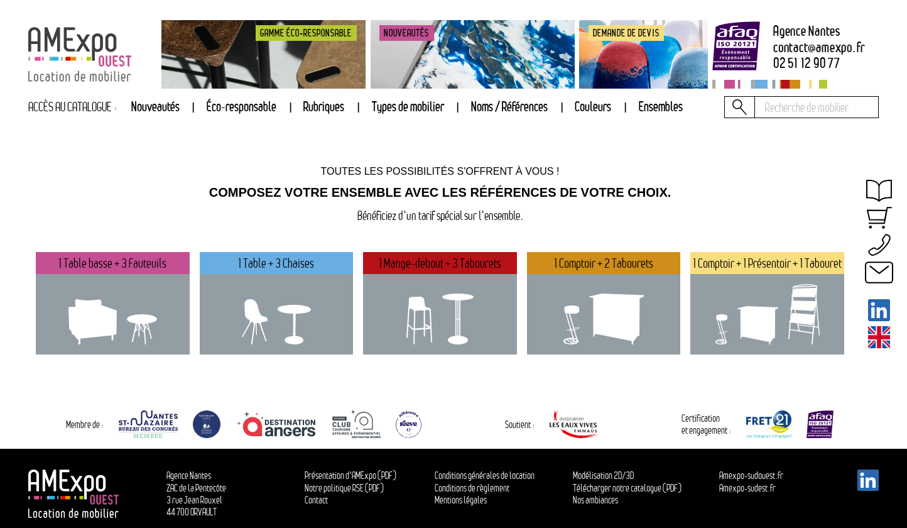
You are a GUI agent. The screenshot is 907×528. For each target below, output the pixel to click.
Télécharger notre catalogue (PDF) (627, 488)
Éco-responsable (241, 106)
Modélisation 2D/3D (603, 475)
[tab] (324, 107)
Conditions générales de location (485, 475)
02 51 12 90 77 (806, 63)
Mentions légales (461, 500)
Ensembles (661, 106)
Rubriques (323, 106)
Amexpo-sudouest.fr (751, 475)
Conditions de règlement (472, 488)
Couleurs (593, 106)
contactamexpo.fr (819, 48)
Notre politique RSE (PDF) (344, 488)
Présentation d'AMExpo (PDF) (350, 475)
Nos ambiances (595, 500)
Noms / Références (509, 106)
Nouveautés (155, 106)
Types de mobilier (408, 106)
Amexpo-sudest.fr (747, 488)
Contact (316, 500)
